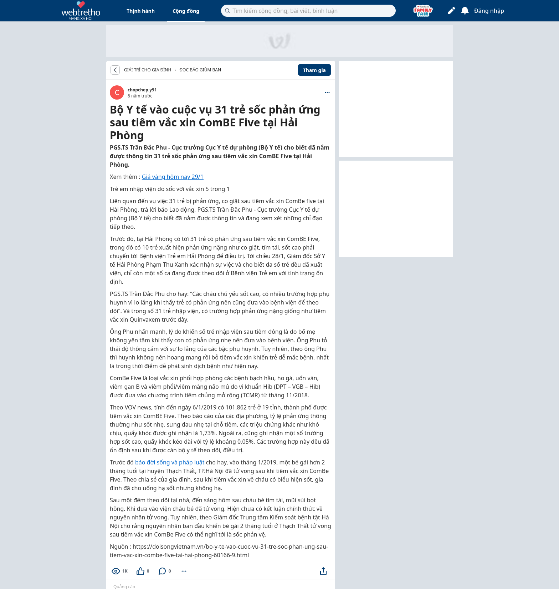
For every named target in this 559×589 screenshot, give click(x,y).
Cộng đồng (186, 10)
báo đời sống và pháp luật (170, 462)
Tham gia (314, 70)
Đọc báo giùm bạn (200, 70)
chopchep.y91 (142, 90)
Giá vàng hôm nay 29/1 (173, 177)
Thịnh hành (141, 10)
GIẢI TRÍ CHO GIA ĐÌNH (147, 70)
